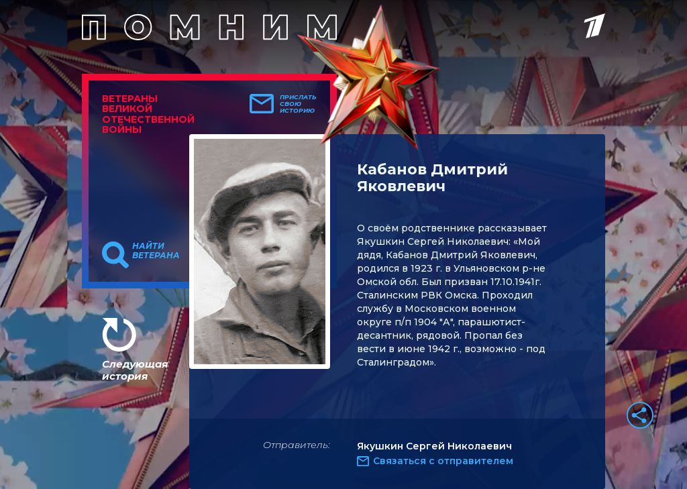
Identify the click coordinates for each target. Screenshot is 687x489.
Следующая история (135, 370)
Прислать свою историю (298, 104)
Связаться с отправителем (443, 461)
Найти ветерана (156, 250)
